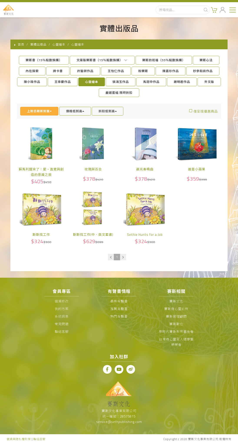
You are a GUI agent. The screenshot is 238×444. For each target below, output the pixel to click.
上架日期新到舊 (39, 111)
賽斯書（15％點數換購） (44, 60)
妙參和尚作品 (203, 71)
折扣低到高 (108, 111)
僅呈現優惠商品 (205, 111)
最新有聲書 (119, 301)
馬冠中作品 (151, 81)
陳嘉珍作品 (170, 71)
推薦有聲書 (119, 308)
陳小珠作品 (32, 81)
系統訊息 (62, 316)
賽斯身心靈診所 (176, 308)
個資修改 (62, 301)
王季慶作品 (63, 81)
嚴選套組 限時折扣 (119, 92)
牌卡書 (58, 71)
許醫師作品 (85, 71)
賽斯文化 (176, 301)
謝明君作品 (182, 81)
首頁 (21, 44)
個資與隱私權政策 (19, 439)
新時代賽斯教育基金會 (176, 331)
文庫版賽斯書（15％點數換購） (102, 60)
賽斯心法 (206, 60)
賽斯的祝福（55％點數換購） (163, 60)
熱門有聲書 (119, 316)
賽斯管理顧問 (176, 316)
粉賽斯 (143, 71)
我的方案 (62, 308)
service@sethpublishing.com (119, 421)
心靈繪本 (91, 81)
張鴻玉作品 (120, 81)
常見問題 (62, 324)
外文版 (209, 81)
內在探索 (32, 71)
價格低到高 (75, 111)
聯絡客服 (62, 331)
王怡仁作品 (116, 71)
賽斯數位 (176, 324)
